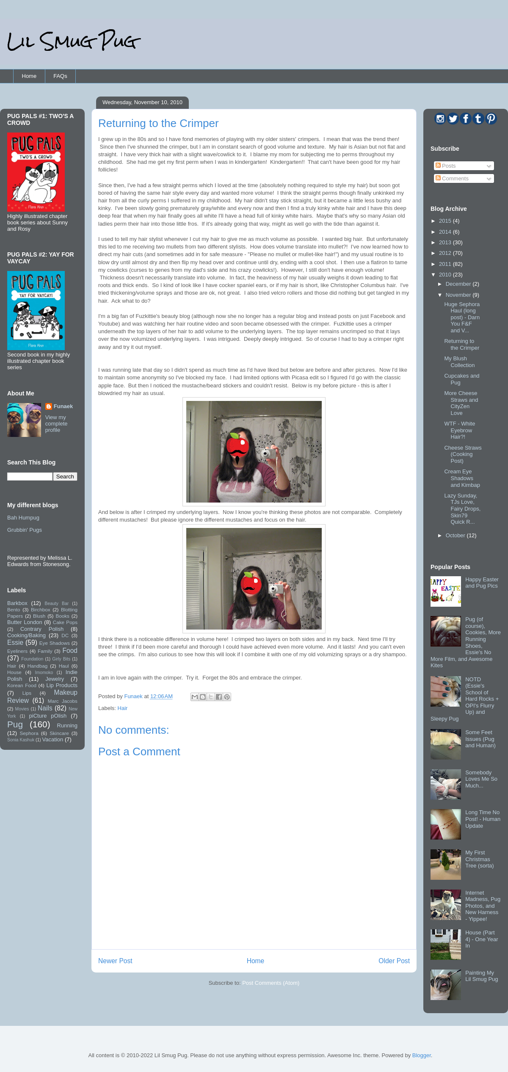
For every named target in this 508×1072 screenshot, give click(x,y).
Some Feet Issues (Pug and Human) (480, 739)
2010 (446, 274)
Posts (446, 166)
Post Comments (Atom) (270, 983)
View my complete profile (56, 423)
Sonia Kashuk (20, 740)
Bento (13, 609)
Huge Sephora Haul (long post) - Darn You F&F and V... (462, 317)
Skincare (59, 733)
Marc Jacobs (62, 701)
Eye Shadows (54, 643)
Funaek (134, 696)
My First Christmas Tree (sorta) (479, 859)
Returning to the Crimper (461, 344)
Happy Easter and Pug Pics (482, 582)
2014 (446, 232)
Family (45, 651)
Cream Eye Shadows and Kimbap (462, 478)
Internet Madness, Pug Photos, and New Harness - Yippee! (482, 906)
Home (29, 76)
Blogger (421, 1055)
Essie (15, 642)
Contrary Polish (42, 629)
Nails (45, 708)
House (14, 672)
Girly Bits (61, 659)
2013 (446, 242)
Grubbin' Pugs (24, 530)
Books (62, 616)
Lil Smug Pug (71, 41)
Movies (22, 709)
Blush (39, 616)
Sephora (29, 733)
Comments (452, 178)
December (459, 284)
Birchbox (40, 609)
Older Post (394, 960)
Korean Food (21, 685)
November (459, 295)
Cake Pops (65, 622)
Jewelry (54, 679)
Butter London (24, 622)
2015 (446, 221)
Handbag (37, 666)
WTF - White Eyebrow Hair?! (459, 430)
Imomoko (44, 672)
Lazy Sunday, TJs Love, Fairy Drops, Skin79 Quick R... (462, 508)
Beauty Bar (57, 603)
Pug (15, 724)
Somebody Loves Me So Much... (481, 779)
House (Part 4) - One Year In (481, 939)
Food (69, 650)
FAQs (60, 76)
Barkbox (17, 603)
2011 (446, 264)
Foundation (32, 659)
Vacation (53, 739)
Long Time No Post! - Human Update (482, 819)
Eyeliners (17, 651)
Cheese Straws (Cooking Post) (462, 454)
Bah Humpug (23, 517)
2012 (446, 253)
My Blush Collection (459, 361)
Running (67, 725)
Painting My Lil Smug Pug (481, 976)
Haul (64, 666)
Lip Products (61, 685)
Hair (123, 708)
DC (65, 635)
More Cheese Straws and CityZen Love (461, 403)
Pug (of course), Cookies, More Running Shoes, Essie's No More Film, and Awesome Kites (466, 642)
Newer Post (115, 960)
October (456, 535)
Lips (26, 693)
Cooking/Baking (26, 635)
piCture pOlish (48, 716)
